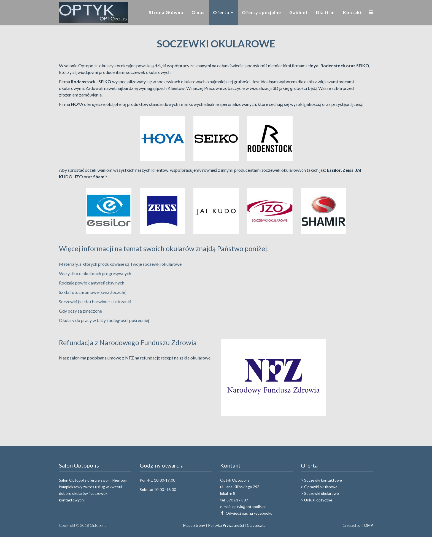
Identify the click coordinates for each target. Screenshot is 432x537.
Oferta (221, 12)
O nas (198, 12)
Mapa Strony (194, 525)
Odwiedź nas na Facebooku (249, 513)
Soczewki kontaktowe (323, 480)
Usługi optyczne (318, 500)
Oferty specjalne (261, 12)
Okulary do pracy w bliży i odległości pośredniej (104, 320)
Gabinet (298, 12)
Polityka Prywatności (226, 525)
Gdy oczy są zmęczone (80, 310)
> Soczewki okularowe (320, 493)
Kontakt (352, 12)
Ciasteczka (256, 525)
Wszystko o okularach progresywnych (95, 273)
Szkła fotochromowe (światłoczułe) (92, 292)
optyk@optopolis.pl (249, 506)
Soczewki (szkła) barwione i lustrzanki (95, 301)
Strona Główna (166, 12)
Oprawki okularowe (320, 486)
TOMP (367, 525)
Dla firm (325, 12)
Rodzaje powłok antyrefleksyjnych (91, 282)
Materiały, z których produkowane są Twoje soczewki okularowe (120, 264)
